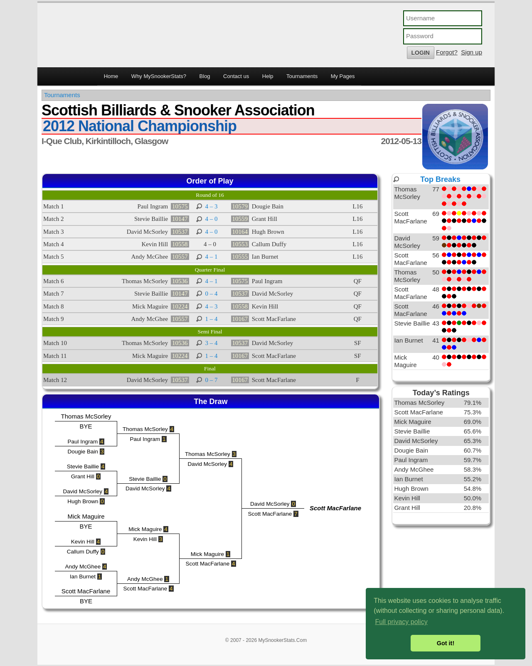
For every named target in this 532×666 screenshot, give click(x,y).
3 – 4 (211, 343)
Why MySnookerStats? (158, 76)
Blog (205, 76)
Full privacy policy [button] (401, 621)
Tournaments (302, 76)
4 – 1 (211, 256)
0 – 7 (211, 380)
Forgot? (447, 52)
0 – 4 (211, 293)
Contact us (236, 76)
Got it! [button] (445, 643)
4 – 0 (211, 218)
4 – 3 (211, 206)
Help (267, 76)
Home (111, 76)
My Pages (343, 76)
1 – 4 (211, 319)
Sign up (471, 52)
